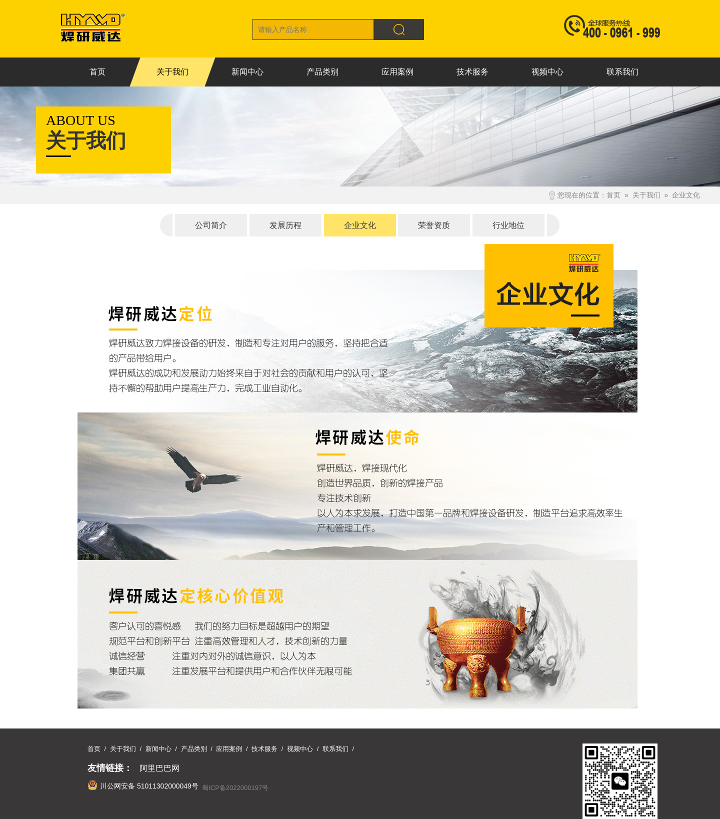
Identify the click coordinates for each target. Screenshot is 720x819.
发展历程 (286, 225)
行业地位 (508, 225)
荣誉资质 (434, 225)
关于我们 (646, 195)
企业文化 (686, 195)
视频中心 (300, 748)
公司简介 (211, 225)
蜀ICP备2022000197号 (235, 788)
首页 (613, 195)
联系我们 (335, 748)
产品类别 (194, 748)
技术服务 (265, 748)
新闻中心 (159, 748)
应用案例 (229, 748)
